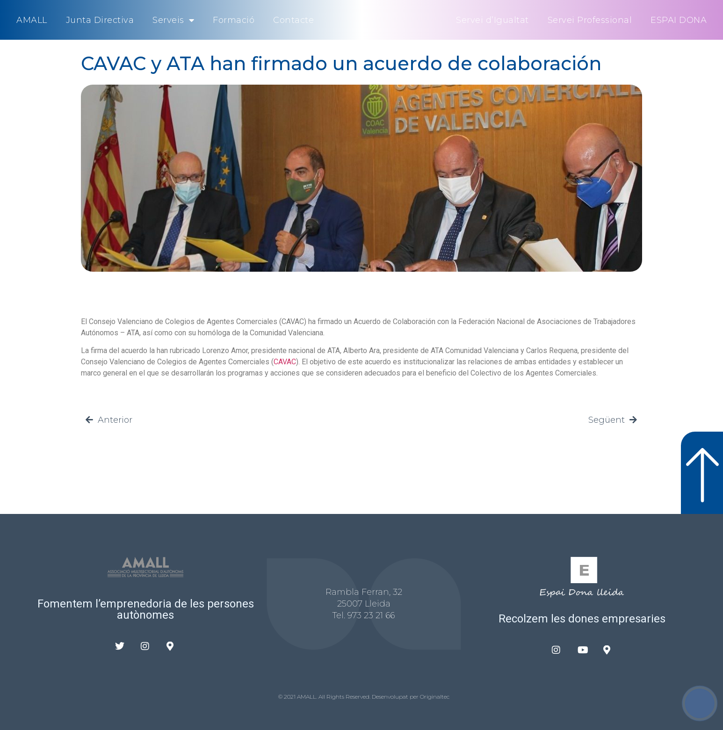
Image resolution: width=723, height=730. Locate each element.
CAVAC (285, 361)
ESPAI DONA (679, 20)
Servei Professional (590, 20)
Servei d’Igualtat (492, 20)
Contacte (293, 20)
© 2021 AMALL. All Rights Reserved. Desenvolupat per (349, 696)
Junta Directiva (100, 20)
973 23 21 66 (371, 615)
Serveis (173, 20)
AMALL (31, 20)
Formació (233, 20)
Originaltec (434, 696)
